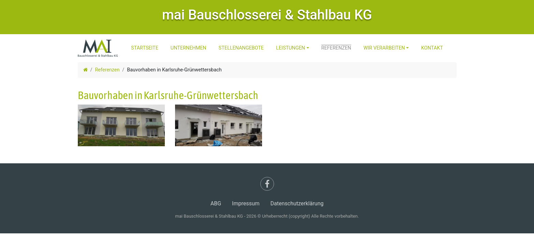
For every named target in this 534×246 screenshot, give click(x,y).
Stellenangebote (241, 48)
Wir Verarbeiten (384, 48)
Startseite (144, 48)
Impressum (246, 203)
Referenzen (336, 48)
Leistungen (290, 48)
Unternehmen (188, 48)
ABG (216, 203)
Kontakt (432, 48)
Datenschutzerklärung (297, 203)
